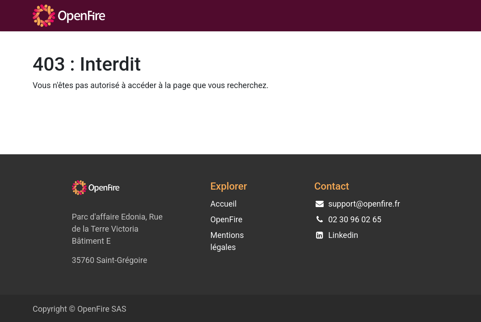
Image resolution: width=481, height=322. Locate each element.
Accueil (224, 203)
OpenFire (227, 219)
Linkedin (343, 235)
